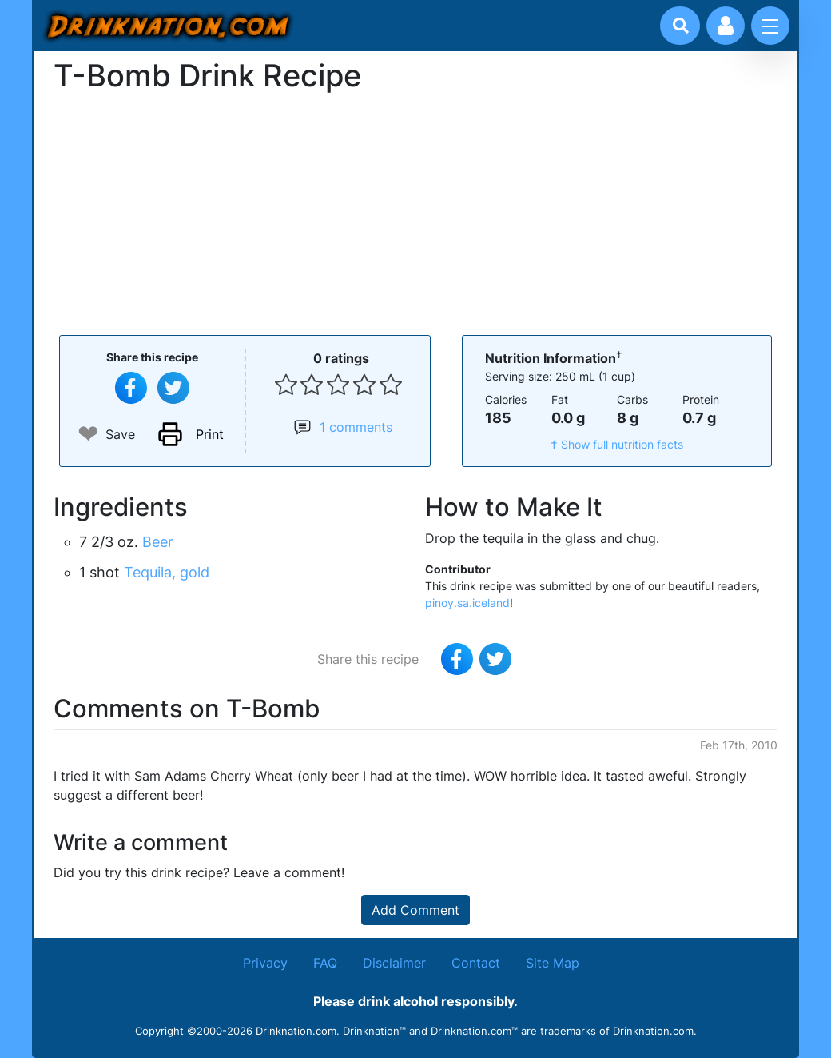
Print (210, 434)
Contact (475, 963)
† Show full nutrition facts (617, 444)
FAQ (325, 963)
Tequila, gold (166, 572)
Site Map (552, 963)
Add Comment (415, 910)
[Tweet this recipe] (173, 388)
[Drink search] (681, 25)
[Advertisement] (415, 212)
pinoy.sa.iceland (467, 602)
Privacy (265, 963)
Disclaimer (394, 963)
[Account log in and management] (725, 25)
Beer (157, 541)
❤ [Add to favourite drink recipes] (88, 433)
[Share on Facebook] (131, 388)
